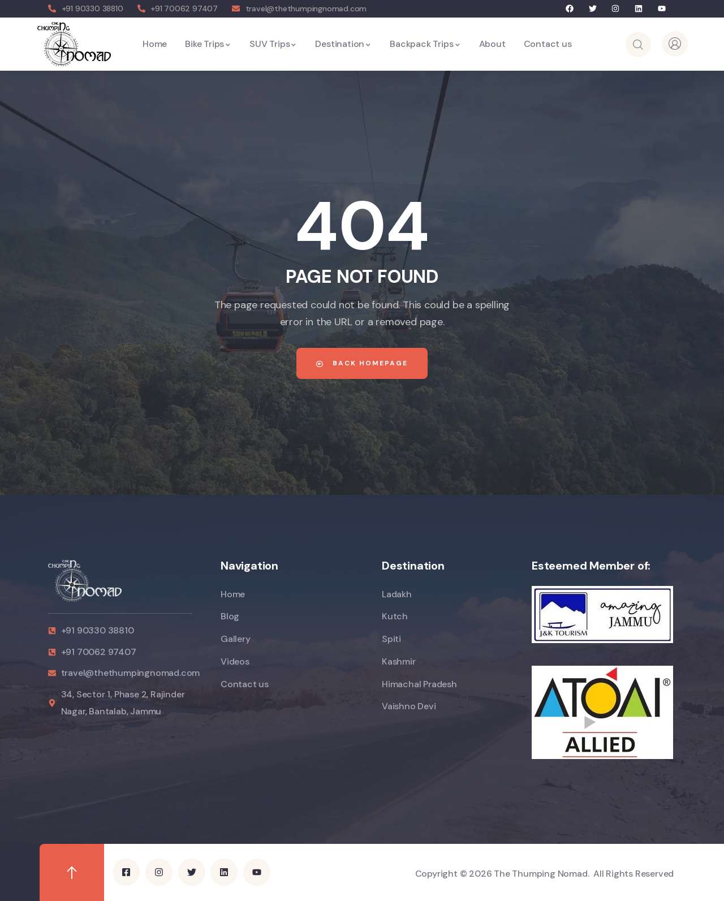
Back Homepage (362, 363)
